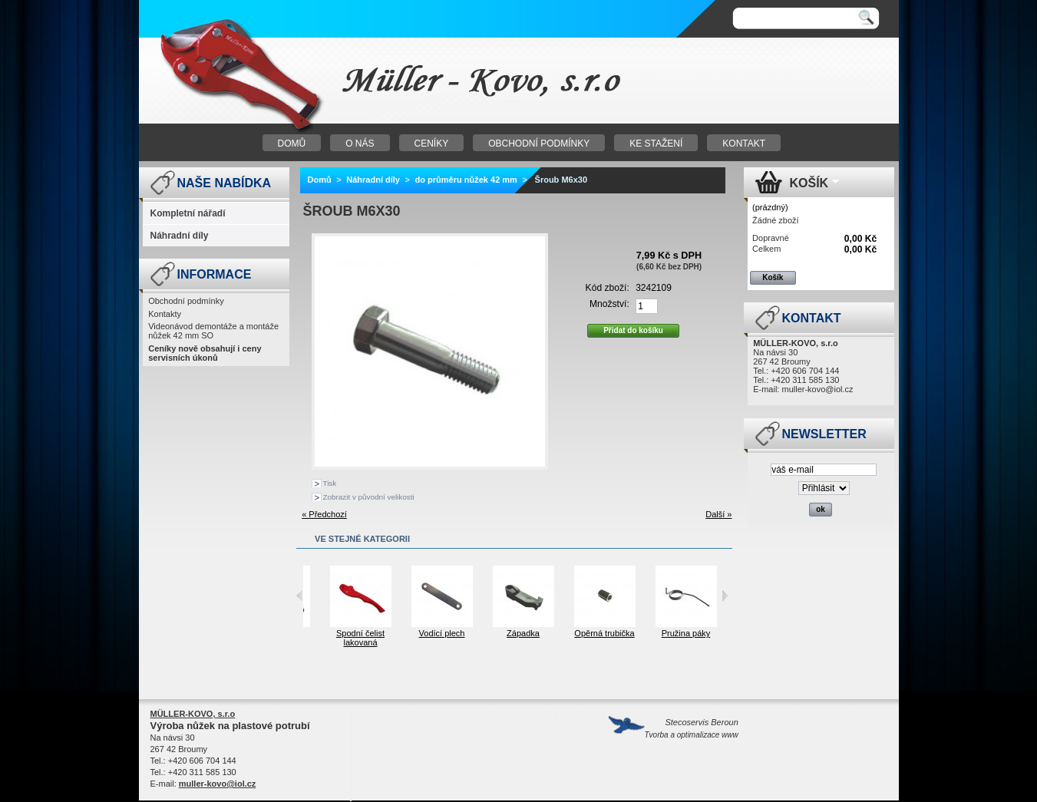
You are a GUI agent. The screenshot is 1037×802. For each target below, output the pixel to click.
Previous (299, 595)
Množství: (609, 304)
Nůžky (331, 81)
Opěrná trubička (631, 633)
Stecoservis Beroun (691, 728)
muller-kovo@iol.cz (817, 389)
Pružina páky (713, 633)
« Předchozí (324, 514)
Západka (549, 633)
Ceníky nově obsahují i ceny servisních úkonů (204, 353)
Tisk (330, 483)
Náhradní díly (179, 235)
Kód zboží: (607, 287)
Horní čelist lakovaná (306, 638)
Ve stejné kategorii (362, 538)
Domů (320, 179)
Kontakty (164, 313)
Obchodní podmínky (185, 300)
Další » (718, 514)
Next (725, 595)
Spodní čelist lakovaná (387, 638)
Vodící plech (469, 633)
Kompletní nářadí (188, 213)
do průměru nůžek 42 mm (466, 179)
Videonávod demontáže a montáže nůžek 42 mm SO (213, 331)
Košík (809, 183)
